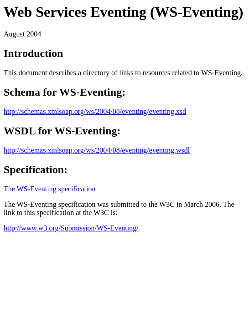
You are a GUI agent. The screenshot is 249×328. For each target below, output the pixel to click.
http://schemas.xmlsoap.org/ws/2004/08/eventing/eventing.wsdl (97, 150)
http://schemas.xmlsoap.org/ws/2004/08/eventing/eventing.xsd (95, 111)
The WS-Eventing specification (49, 189)
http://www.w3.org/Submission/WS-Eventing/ (71, 228)
